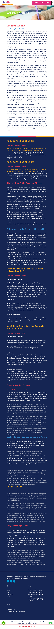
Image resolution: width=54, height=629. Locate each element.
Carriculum (10, 597)
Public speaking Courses (35, 590)
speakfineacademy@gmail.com (16, 611)
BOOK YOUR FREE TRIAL (42, 3)
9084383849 (11, 609)
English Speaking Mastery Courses (35, 599)
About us (9, 590)
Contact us (10, 594)
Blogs (8, 592)
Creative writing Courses (35, 592)
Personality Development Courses (35, 595)
